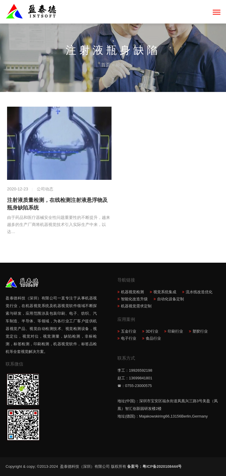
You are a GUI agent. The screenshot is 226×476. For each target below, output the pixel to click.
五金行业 (128, 331)
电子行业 (128, 338)
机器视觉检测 (132, 292)
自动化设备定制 (170, 299)
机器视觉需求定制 (136, 306)
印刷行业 (175, 331)
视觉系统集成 (164, 292)
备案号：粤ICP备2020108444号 (154, 466)
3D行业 (152, 331)
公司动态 (45, 189)
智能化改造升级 (134, 299)
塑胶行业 (200, 331)
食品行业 (153, 338)
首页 (105, 64)
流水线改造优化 (199, 292)
